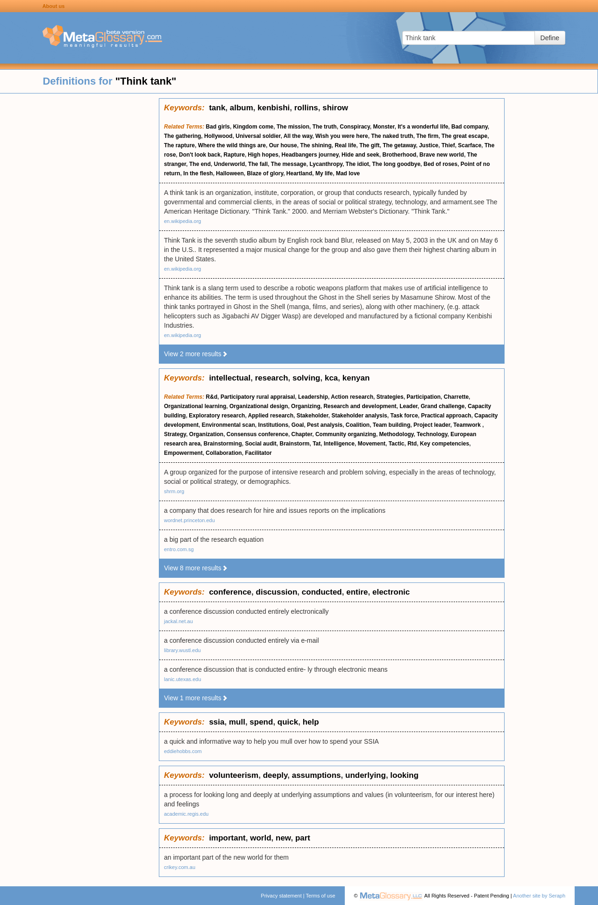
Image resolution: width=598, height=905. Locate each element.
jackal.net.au (178, 621)
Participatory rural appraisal (258, 397)
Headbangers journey (310, 154)
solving (306, 377)
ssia (216, 722)
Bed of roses (441, 164)
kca (331, 377)
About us (54, 6)
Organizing (305, 406)
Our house (283, 145)
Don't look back (200, 154)
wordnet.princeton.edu (189, 520)
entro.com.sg (179, 549)
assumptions (316, 775)
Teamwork (467, 425)
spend (261, 722)
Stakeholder (312, 415)
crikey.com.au (179, 867)
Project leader (431, 425)
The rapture (179, 145)
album (241, 107)
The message (288, 164)
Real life (345, 145)
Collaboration (224, 453)
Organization (206, 434)
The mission (293, 126)
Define (550, 38)
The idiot (357, 164)
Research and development (359, 406)
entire (357, 592)
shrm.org (174, 491)
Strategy (175, 434)
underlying (365, 775)
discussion (277, 592)
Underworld (229, 164)
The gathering (182, 136)
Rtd (412, 443)
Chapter (302, 434)
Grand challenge (443, 406)
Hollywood (218, 136)
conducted (322, 592)
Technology (432, 434)
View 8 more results (196, 568)
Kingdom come (253, 126)
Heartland (299, 173)
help (311, 722)
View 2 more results (196, 354)
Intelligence (339, 443)
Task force (404, 415)
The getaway (399, 145)
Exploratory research (217, 415)
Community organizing (345, 434)
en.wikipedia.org (182, 221)
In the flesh (198, 173)
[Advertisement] (79, 238)
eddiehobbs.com (183, 751)
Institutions (273, 425)
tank (217, 107)
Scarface (469, 145)
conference (230, 592)
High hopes (263, 154)
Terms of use (320, 895)
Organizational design (258, 406)
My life (324, 173)
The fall (258, 164)
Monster (383, 126)
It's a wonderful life (423, 126)
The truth (325, 126)
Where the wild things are (232, 145)
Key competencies (444, 443)
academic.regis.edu (186, 814)
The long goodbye (396, 164)
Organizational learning (195, 406)
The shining (315, 145)
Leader (408, 406)
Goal (298, 425)
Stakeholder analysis (359, 415)
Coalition (358, 425)
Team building (391, 425)
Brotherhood (399, 154)
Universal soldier (257, 136)
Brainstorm (294, 443)
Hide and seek (360, 154)
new (283, 837)
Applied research (270, 415)
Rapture (234, 154)
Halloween (229, 173)
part (302, 837)
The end (200, 164)
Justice (428, 145)
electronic (391, 592)
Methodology (396, 434)
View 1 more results (196, 698)
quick (288, 722)
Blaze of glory (265, 173)
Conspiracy (355, 126)
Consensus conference (257, 434)
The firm (427, 136)
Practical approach (446, 415)
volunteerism (233, 775)
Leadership (313, 397)
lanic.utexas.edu (182, 679)
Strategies (390, 397)
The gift (369, 145)
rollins (306, 107)
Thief (448, 145)
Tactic (397, 443)
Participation (423, 397)
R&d (212, 397)
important (227, 837)
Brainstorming (223, 443)
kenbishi (273, 107)
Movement (371, 443)
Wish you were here (341, 136)
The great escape (464, 136)
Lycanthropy (325, 164)
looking (404, 775)
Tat (316, 443)
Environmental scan (228, 425)
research (271, 377)
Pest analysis (324, 425)
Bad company (469, 126)
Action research (352, 397)
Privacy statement (281, 895)
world (260, 837)
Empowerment (183, 453)
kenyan (356, 377)
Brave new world (442, 154)
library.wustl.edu (182, 650)
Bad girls (218, 126)
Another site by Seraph (539, 895)
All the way (298, 136)
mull (237, 722)
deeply (275, 775)
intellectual (229, 377)
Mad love (348, 173)
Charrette (456, 397)
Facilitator (258, 453)
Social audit (260, 443)
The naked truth (392, 136)
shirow (335, 107)
